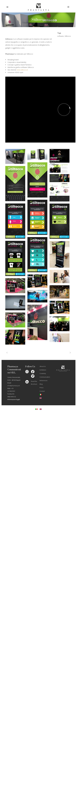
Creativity (43, 373)
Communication (45, 377)
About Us (43, 366)
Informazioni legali (13, 399)
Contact (42, 391)
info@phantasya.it (13, 386)
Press (41, 388)
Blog (41, 384)
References (43, 381)
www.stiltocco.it (22, 70)
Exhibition (43, 370)
